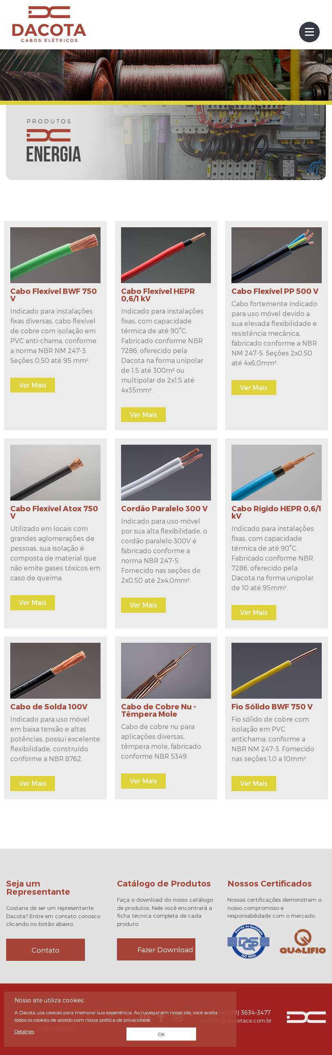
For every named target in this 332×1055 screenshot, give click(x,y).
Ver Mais (32, 385)
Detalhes (24, 1031)
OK (161, 1034)
